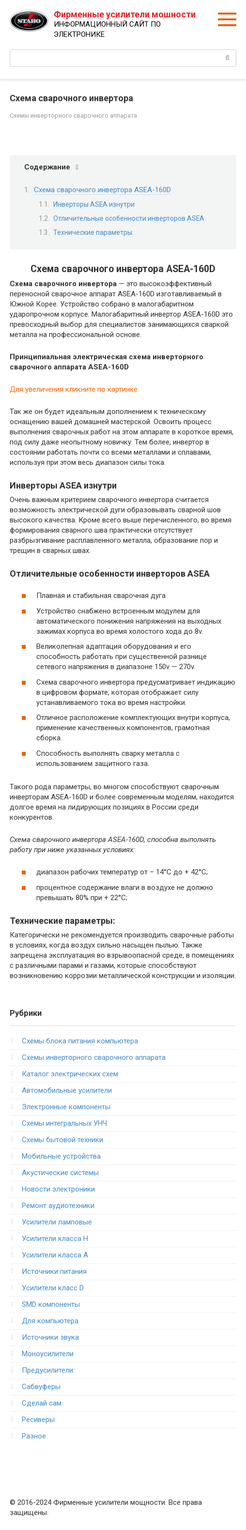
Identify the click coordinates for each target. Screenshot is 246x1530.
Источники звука (50, 1337)
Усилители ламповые (57, 1222)
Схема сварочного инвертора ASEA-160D (102, 189)
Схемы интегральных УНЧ (64, 1123)
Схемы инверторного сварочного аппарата (73, 115)
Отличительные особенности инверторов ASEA (128, 218)
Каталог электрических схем (70, 1074)
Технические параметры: (93, 232)
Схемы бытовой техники (62, 1139)
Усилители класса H (55, 1238)
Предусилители (47, 1370)
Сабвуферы (41, 1386)
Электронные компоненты (66, 1106)
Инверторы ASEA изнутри (94, 204)
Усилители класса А (55, 1255)
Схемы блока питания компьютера (80, 1041)
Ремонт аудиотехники (58, 1205)
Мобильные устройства (61, 1156)
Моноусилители (48, 1353)
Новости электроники (58, 1189)
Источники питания (54, 1271)
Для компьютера (50, 1320)
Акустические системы (60, 1172)
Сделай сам (42, 1403)
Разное (34, 1436)
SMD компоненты (51, 1304)
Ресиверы (38, 1419)
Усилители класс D (53, 1288)
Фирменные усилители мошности (125, 14)
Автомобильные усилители (67, 1090)
